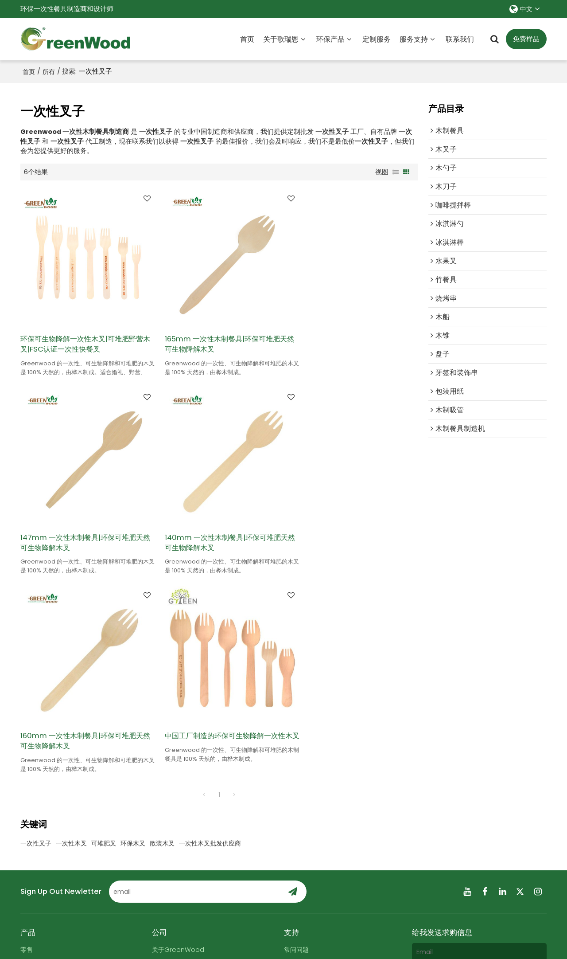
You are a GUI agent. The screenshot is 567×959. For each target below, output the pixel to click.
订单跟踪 (297, 775)
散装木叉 (162, 628)
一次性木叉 (71, 628)
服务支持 (414, 39)
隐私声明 (316, 939)
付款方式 (297, 790)
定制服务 (376, 39)
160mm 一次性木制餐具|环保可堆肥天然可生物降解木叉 (216, 525)
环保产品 (330, 39)
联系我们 (460, 39)
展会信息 (297, 762)
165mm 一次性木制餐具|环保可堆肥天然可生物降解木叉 (216, 335)
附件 (423, 846)
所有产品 (33, 775)
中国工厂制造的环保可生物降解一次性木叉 (351, 525)
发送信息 (441, 893)
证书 (158, 775)
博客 (290, 748)
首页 (247, 39)
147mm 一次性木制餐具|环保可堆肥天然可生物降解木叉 (351, 335)
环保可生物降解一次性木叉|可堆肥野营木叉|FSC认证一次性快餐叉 (81, 335)
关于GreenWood (178, 734)
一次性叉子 (35, 628)
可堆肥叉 (103, 628)
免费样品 (526, 39)
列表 (395, 171)
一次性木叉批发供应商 (210, 628)
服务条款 (477, 874)
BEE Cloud (375, 947)
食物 (27, 748)
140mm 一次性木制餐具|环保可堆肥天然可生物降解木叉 (81, 525)
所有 (49, 71)
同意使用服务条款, (450, 872)
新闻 (158, 762)
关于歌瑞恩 (281, 39)
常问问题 (297, 734)
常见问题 (291, 939)
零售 (27, 734)
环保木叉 (132, 628)
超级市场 (33, 762)
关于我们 (224, 939)
